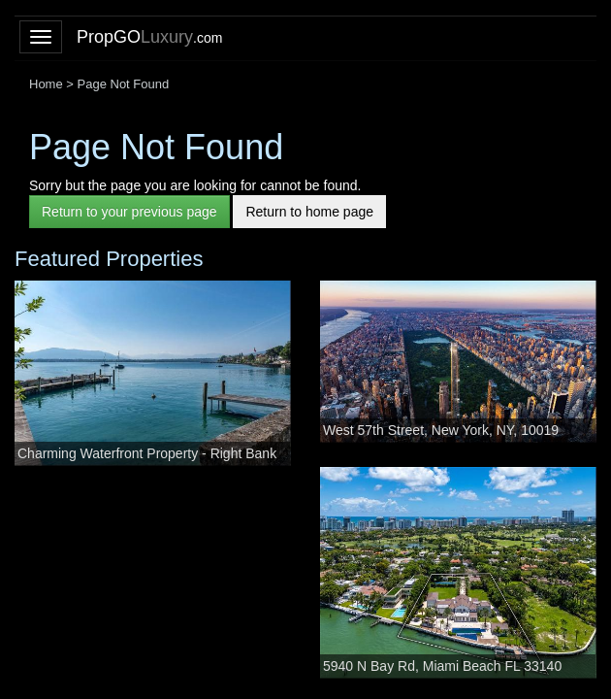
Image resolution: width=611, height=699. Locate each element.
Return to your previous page (129, 211)
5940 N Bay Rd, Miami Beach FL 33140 (442, 666)
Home (46, 84)
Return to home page (309, 211)
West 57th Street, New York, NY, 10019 (441, 430)
